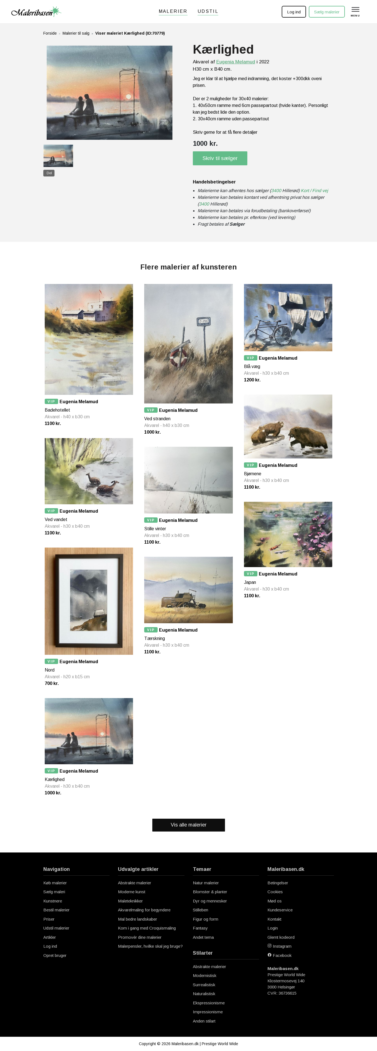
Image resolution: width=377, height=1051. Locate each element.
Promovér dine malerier (140, 937)
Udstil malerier (56, 928)
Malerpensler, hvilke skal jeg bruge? (150, 946)
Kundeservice (280, 909)
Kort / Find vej (314, 190)
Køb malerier (55, 882)
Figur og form (205, 919)
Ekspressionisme (209, 1002)
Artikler (49, 937)
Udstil (208, 11)
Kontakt (274, 919)
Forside (50, 33)
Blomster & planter (210, 891)
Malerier (173, 11)
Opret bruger (55, 955)
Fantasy (200, 928)
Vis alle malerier (189, 825)
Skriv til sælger (220, 158)
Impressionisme (208, 1011)
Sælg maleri (54, 891)
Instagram (279, 946)
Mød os (274, 901)
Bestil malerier (56, 909)
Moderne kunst (131, 891)
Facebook (279, 955)
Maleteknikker (130, 901)
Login (272, 928)
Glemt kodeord (281, 937)
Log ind (294, 11)
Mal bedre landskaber (137, 919)
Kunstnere (52, 901)
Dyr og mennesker (210, 901)
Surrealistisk (204, 984)
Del (49, 173)
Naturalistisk (204, 993)
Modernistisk (204, 975)
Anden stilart (204, 1021)
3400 (276, 190)
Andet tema (203, 937)
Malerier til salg (76, 33)
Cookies (275, 891)
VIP (51, 401)
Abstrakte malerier (134, 882)
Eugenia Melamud (235, 62)
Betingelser (277, 882)
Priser (48, 919)
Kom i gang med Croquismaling (147, 928)
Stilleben (200, 909)
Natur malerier (206, 882)
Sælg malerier (327, 11)
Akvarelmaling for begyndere (144, 909)
